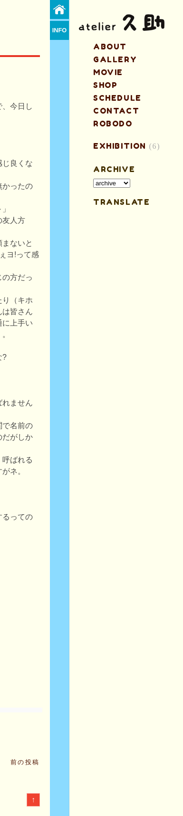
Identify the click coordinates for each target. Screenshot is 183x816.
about (110, 46)
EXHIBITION (119, 146)
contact (116, 110)
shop (105, 85)
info (59, 30)
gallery (115, 59)
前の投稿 (25, 762)
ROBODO (113, 123)
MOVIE (108, 72)
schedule (117, 98)
